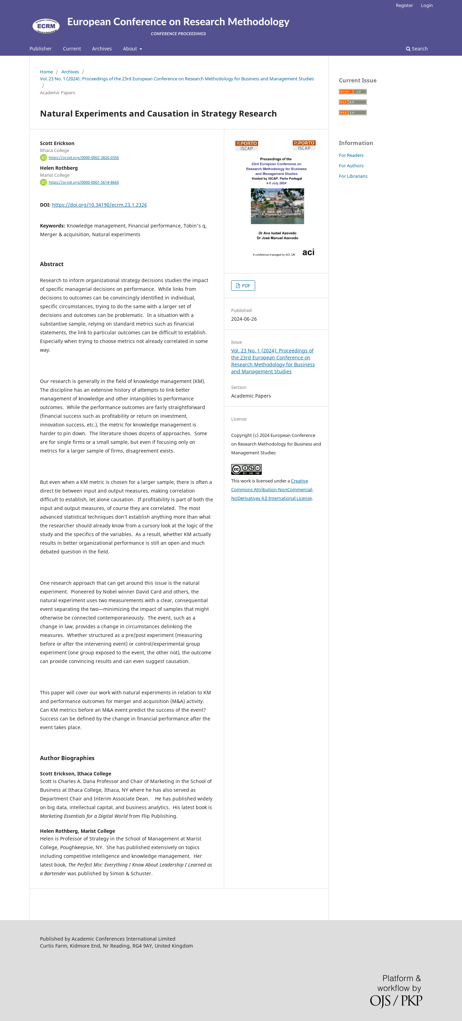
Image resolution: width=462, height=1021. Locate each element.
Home (46, 72)
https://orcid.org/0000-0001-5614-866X (84, 182)
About (130, 48)
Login (427, 5)
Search (417, 48)
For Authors (351, 165)
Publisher (41, 48)
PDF (245, 285)
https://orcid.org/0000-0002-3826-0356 (84, 157)
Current (72, 48)
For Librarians (353, 176)
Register (404, 5)
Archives (102, 48)
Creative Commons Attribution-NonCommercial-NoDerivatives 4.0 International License (272, 489)
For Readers (351, 155)
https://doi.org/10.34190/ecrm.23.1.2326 (99, 204)
